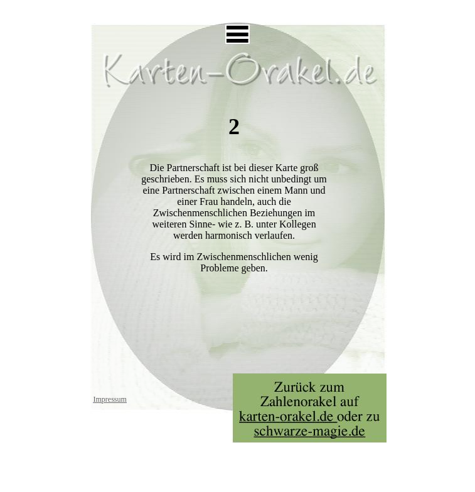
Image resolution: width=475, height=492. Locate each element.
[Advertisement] (237, 9)
